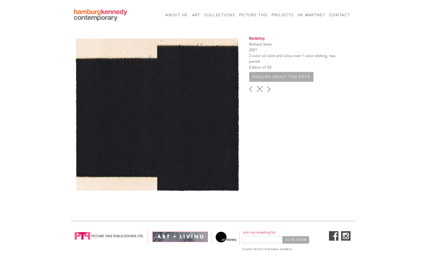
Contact (339, 15)
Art (196, 15)
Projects (282, 15)
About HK (176, 15)
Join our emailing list (259, 232)
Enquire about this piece (281, 76)
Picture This (253, 15)
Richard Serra (260, 44)
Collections (219, 15)
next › (268, 89)
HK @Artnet (311, 15)
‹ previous (250, 89)
